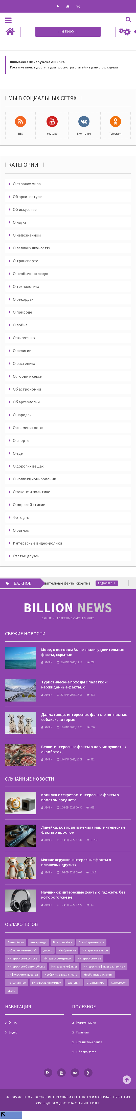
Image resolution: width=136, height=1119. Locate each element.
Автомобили (16, 942)
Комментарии (86, 1022)
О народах (22, 414)
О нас (13, 1022)
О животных (24, 337)
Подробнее (116, 583)
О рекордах (23, 299)
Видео (13, 1032)
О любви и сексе (27, 376)
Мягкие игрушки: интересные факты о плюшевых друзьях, (76, 862)
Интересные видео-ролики (37, 543)
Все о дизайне (62, 942)
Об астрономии (27, 389)
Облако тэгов (86, 1052)
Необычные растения (98, 974)
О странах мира (27, 183)
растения (73, 982)
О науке (20, 222)
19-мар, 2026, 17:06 (69, 727)
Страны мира (95, 982)
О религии (22, 350)
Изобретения (67, 950)
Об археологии (26, 401)
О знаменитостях (28, 427)
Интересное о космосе (22, 958)
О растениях (24, 363)
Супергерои (118, 982)
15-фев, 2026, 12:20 (69, 905)
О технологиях (26, 286)
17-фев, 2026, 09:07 (69, 872)
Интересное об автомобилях (26, 966)
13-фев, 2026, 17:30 (69, 840)
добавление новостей (22, 950)
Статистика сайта (89, 1042)
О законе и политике (31, 491)
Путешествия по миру (46, 982)
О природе (22, 312)
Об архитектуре (27, 196)
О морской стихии (29, 504)
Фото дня (21, 517)
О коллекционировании (34, 478)
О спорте (21, 440)
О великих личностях (31, 247)
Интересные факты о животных (104, 966)
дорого (47, 950)
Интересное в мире (95, 950)
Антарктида (38, 942)
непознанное (17, 982)
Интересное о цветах (57, 958)
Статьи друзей (26, 555)
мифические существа (23, 974)
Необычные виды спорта (60, 974)
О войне (20, 324)
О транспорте (25, 260)
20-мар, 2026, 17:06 (69, 695)
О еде (18, 453)
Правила (82, 1032)
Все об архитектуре (91, 942)
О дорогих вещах (28, 466)
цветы (11, 990)
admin (46, 662)
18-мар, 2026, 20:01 (69, 759)
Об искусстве (25, 209)
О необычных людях (31, 273)
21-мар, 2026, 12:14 (69, 662)
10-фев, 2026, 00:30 (69, 807)
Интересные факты (64, 966)
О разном (21, 530)
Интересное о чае (89, 958)
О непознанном (27, 235)
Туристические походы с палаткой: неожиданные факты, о (74, 684)
